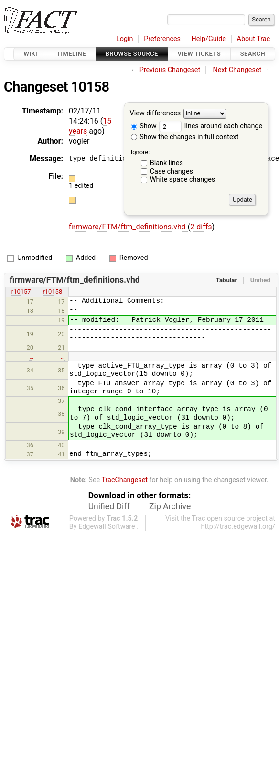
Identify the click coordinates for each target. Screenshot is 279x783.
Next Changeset (237, 70)
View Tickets (199, 53)
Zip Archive (170, 506)
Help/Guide (209, 39)
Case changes (171, 171)
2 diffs (201, 226)
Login (124, 39)
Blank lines (166, 163)
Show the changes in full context (185, 137)
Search (252, 53)
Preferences (162, 39)
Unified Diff (109, 506)
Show (144, 126)
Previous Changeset (170, 70)
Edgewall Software (106, 527)
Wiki (30, 53)
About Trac (253, 39)
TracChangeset (124, 480)
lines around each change (210, 126)
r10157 (21, 291)
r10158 (52, 291)
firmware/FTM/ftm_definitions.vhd (128, 226)
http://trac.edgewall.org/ (238, 527)
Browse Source (132, 53)
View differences (155, 114)
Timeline (71, 53)
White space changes (182, 179)
